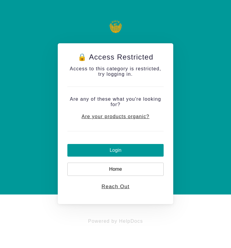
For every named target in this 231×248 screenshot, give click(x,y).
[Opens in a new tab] (115, 221)
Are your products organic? (115, 116)
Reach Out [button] (116, 186)
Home (115, 169)
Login (115, 150)
